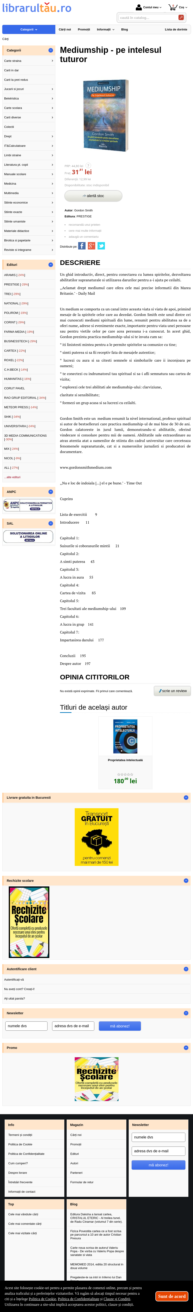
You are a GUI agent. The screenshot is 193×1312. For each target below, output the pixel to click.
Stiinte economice (16, 202)
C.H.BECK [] (16, 369)
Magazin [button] (76, 1125)
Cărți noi (75, 1135)
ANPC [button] (11, 492)
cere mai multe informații (85, 230)
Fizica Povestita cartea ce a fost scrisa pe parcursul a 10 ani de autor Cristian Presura (95, 1234)
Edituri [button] (12, 265)
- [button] (50, 50)
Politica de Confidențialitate (26, 1154)
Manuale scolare (15, 174)
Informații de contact (21, 1191)
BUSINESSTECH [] (20, 341)
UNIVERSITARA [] (20, 426)
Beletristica (11, 98)
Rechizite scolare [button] (20, 881)
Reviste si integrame (17, 250)
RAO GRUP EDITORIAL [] (25, 397)
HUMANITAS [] (17, 379)
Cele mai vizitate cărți (22, 1233)
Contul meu (147, 7)
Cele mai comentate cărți (25, 1223)
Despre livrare (17, 1172)
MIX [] (11, 448)
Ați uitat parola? (14, 998)
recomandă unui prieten (84, 224)
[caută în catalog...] (146, 18)
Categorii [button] (14, 50)
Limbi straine (12, 155)
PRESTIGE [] (16, 284)
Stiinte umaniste (15, 221)
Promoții (75, 1144)
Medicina (10, 183)
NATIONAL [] (16, 303)
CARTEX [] (15, 350)
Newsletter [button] (15, 1013)
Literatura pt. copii (16, 164)
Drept (8, 136)
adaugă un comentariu (83, 236)
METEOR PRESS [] (21, 407)
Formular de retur (81, 1182)
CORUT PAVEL (14, 388)
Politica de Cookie (20, 1144)
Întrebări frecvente (20, 1182)
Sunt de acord (172, 1296)
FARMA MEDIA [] (19, 331)
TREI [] (12, 294)
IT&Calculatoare (15, 145)
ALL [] (11, 467)
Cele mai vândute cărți (23, 1214)
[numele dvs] (26, 1026)
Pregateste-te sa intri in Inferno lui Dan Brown (96, 1279)
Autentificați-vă (14, 979)
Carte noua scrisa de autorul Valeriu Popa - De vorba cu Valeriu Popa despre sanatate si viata (97, 1251)
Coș (176, 7)
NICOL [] (12, 458)
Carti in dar (11, 70)
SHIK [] (12, 416)
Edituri (74, 1154)
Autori (74, 1163)
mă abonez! (120, 1026)
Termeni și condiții (20, 1135)
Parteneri (76, 1172)
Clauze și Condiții (117, 1299)
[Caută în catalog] (181, 17)
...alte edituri (12, 477)
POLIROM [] (15, 313)
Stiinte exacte (13, 212)
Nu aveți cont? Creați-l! (19, 989)
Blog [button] (73, 1204)
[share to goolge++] (91, 245)
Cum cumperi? (18, 1163)
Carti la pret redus (16, 79)
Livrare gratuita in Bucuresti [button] (29, 797)
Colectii (9, 127)
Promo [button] (12, 1048)
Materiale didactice (16, 231)
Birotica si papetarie (17, 240)
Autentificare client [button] (21, 969)
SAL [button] (10, 523)
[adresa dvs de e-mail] (73, 1026)
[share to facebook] (82, 245)
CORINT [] (14, 322)
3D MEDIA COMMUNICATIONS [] (25, 437)
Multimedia (11, 193)
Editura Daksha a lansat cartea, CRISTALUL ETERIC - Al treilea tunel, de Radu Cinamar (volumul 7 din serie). (96, 1218)
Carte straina (12, 61)
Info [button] (11, 1125)
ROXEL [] (14, 360)
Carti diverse (12, 117)
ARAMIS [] (14, 275)
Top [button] (11, 1204)
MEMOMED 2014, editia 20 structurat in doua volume (96, 1266)
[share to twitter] (101, 245)
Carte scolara (13, 108)
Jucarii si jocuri (14, 89)
